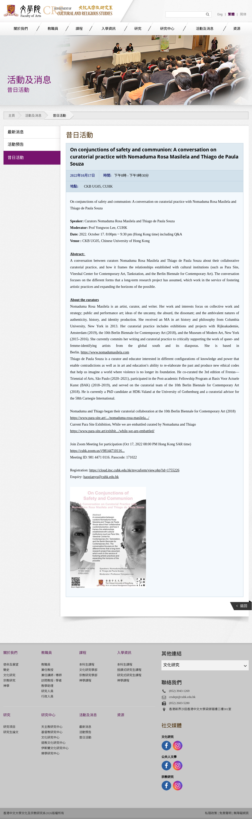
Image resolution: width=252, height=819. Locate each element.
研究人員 (47, 691)
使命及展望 (10, 664)
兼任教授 (47, 670)
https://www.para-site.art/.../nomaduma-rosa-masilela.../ (109, 418)
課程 (79, 29)
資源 (236, 29)
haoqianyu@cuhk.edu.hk (101, 477)
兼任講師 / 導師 (51, 675)
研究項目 (9, 727)
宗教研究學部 (88, 675)
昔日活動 (85, 737)
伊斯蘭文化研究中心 (55, 748)
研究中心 (167, 29)
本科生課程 (86, 664)
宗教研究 (9, 680)
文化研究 (9, 675)
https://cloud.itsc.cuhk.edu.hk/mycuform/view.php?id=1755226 (134, 470)
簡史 (6, 670)
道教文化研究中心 (53, 743)
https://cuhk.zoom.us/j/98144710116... (97, 451)
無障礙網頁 (241, 813)
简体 (243, 14)
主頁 (11, 115)
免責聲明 (225, 813)
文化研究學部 (88, 670)
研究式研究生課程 (129, 675)
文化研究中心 (50, 737)
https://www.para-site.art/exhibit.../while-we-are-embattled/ (112, 431)
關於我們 (21, 29)
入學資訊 (108, 29)
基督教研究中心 (51, 732)
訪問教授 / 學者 (51, 680)
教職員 (53, 29)
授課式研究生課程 (129, 670)
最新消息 (85, 727)
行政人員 (47, 696)
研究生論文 (10, 732)
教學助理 (47, 686)
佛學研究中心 (50, 753)
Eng (220, 14)
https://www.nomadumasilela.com (105, 352)
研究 (137, 29)
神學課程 (85, 680)
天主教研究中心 (51, 727)
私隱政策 (211, 813)
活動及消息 (205, 29)
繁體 (231, 14)
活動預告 (85, 732)
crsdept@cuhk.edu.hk (182, 697)
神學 (6, 686)
